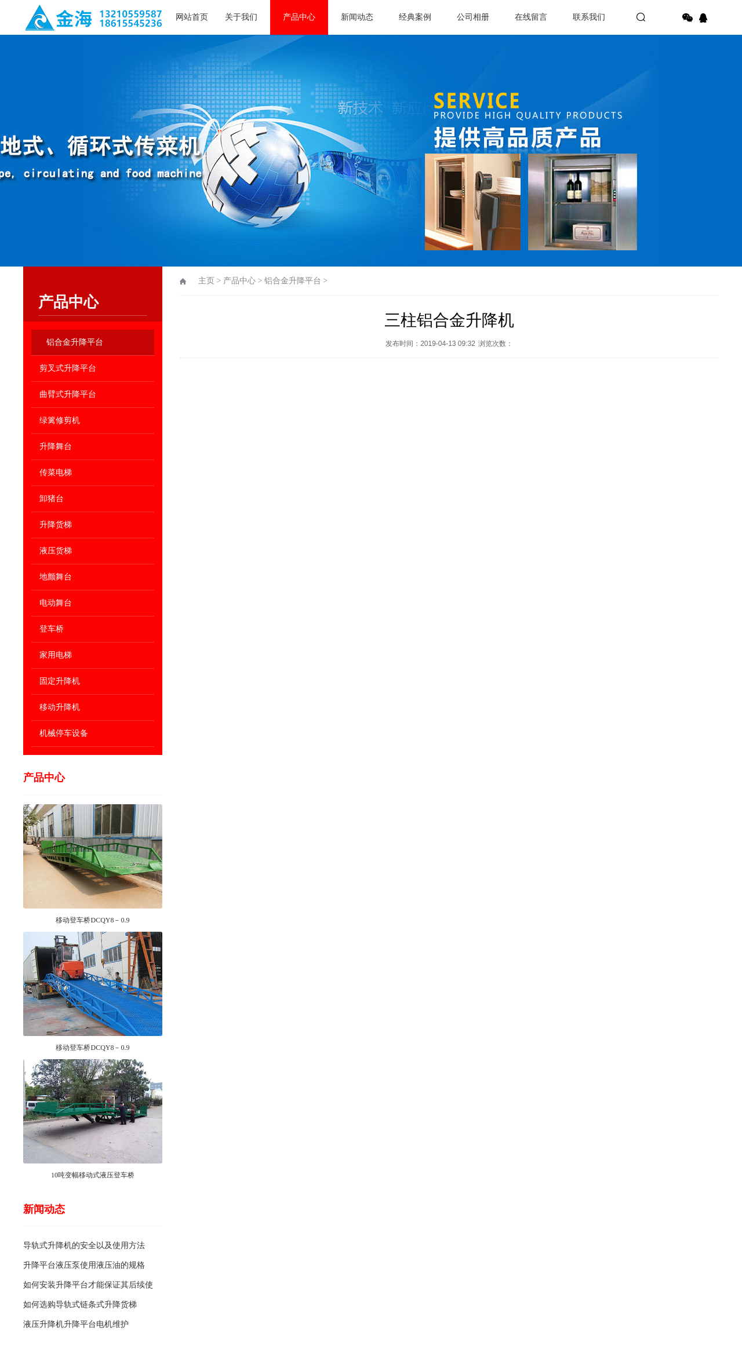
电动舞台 (55, 603)
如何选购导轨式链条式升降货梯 (80, 1304)
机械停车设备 (63, 733)
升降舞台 (55, 446)
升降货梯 (55, 524)
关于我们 (241, 17)
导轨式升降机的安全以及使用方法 (84, 1245)
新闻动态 (357, 17)
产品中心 (299, 17)
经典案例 (415, 17)
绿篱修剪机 (59, 420)
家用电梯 (55, 655)
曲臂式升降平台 (67, 394)
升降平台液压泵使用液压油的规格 (84, 1265)
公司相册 (473, 17)
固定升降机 (59, 681)
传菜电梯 (55, 472)
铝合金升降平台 (74, 342)
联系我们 (589, 17)
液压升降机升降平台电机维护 (76, 1324)
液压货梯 (55, 550)
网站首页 (192, 17)
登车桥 (51, 629)
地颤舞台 (55, 576)
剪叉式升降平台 (67, 368)
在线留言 (531, 17)
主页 (206, 280)
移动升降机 (59, 707)
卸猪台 (51, 498)
